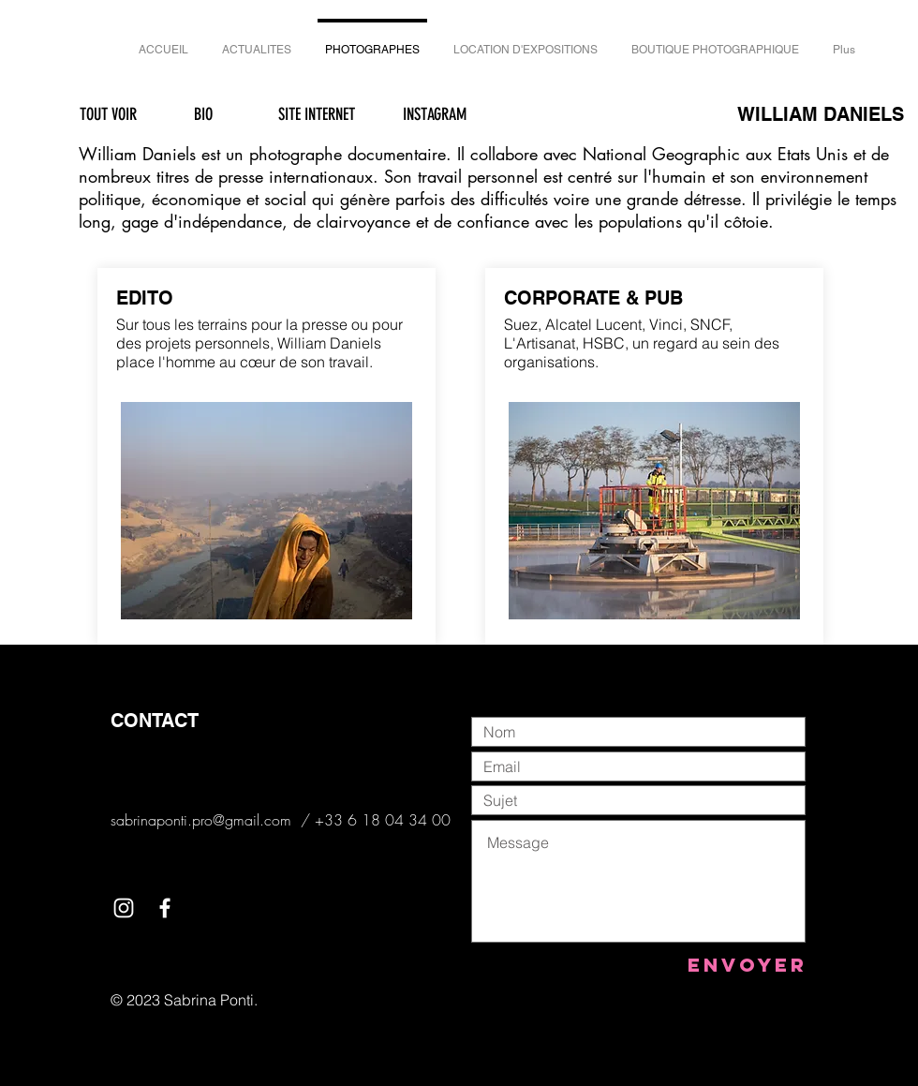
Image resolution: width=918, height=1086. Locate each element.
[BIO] (202, 115)
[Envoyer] (747, 964)
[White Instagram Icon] (124, 908)
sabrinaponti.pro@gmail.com (201, 820)
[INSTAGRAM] (434, 115)
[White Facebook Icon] (165, 908)
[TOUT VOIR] (107, 115)
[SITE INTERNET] (316, 115)
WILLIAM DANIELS (820, 114)
